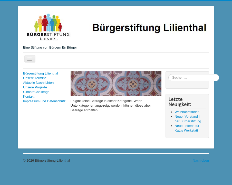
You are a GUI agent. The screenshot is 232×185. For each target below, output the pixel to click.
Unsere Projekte (35, 87)
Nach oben (201, 160)
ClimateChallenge (36, 92)
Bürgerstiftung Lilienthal (40, 73)
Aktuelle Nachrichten (38, 83)
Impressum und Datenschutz (44, 101)
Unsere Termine (35, 78)
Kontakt (28, 96)
